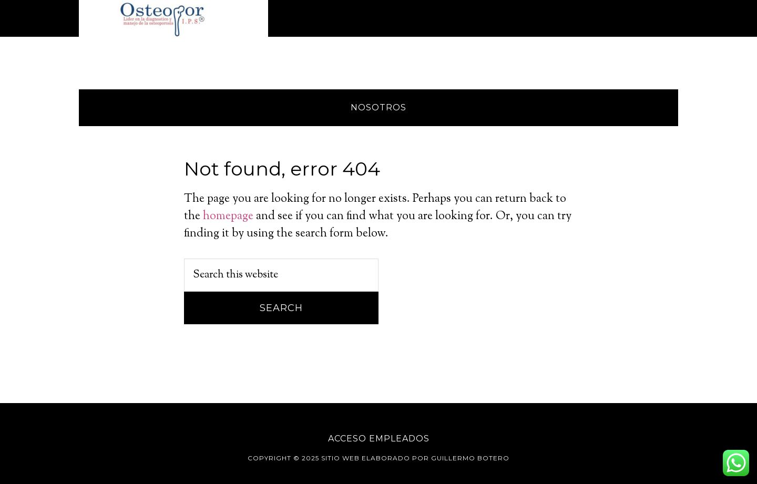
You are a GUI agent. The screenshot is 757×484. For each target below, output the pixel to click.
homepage (228, 216)
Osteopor (173, 18)
